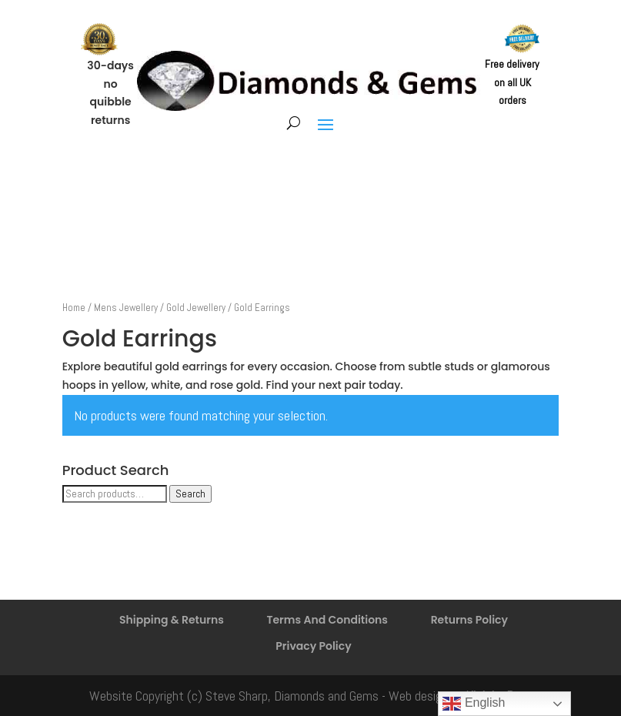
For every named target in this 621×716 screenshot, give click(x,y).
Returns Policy (469, 619)
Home (73, 307)
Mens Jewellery (126, 307)
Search (190, 493)
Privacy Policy (313, 646)
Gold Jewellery (195, 307)
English (473, 703)
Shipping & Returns (171, 619)
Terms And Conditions (327, 619)
